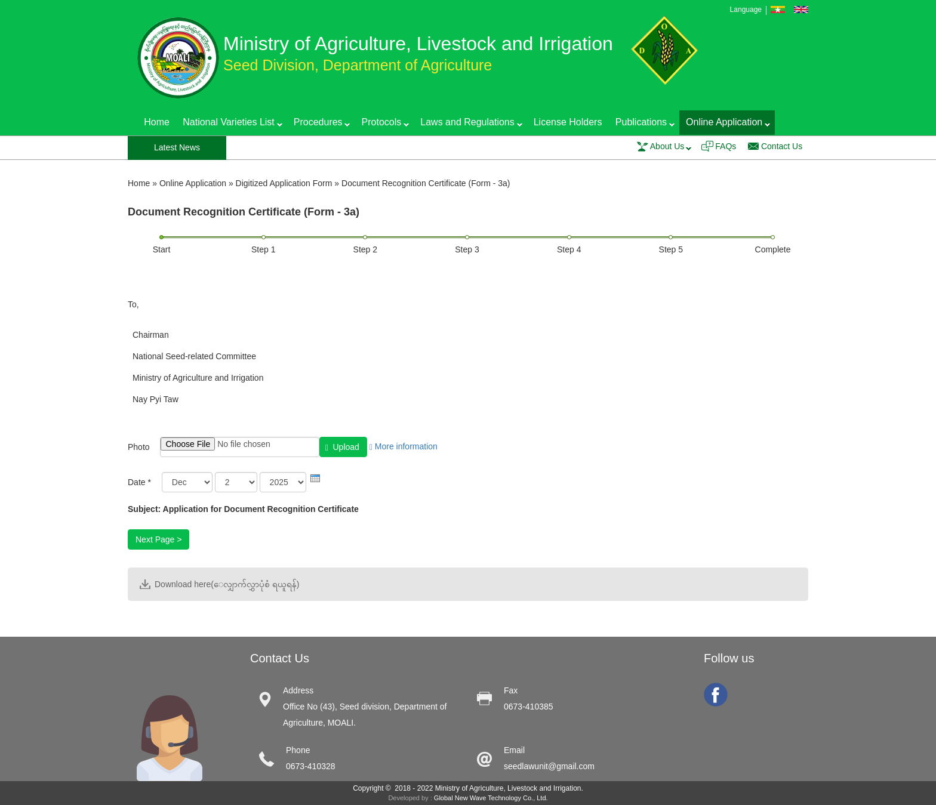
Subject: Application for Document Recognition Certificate (243, 509)
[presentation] (315, 478)
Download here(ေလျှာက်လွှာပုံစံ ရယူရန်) (227, 584)
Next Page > (158, 539)
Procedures (318, 124)
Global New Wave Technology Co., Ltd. (491, 797)
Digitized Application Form (284, 183)
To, (133, 304)
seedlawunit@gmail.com (549, 766)
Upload (342, 447)
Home (157, 122)
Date (139, 482)
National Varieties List (229, 124)
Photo (139, 447)
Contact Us (781, 146)
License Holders (568, 122)
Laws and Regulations (468, 124)
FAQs (725, 146)
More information (404, 446)
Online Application (724, 124)
